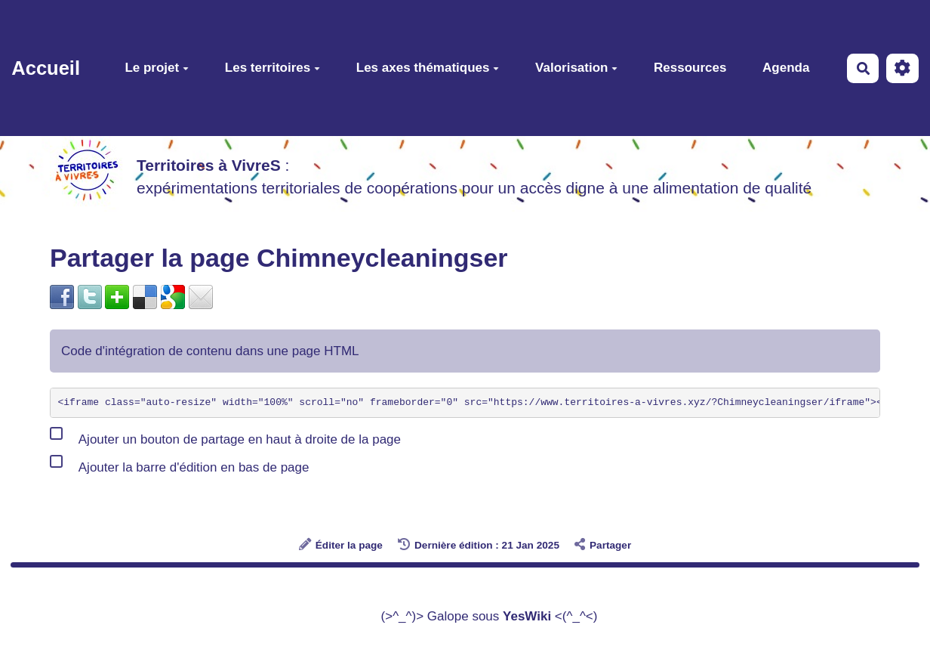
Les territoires (272, 67)
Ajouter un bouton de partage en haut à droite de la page (225, 436)
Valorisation (576, 67)
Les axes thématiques (428, 67)
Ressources (690, 67)
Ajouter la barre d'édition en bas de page (179, 464)
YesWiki (527, 616)
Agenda (785, 67)
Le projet (157, 67)
